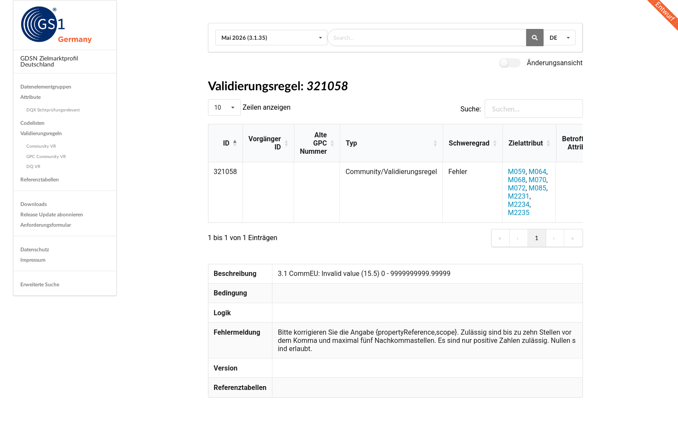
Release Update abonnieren (51, 214)
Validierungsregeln (41, 133)
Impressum (32, 260)
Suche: (471, 109)
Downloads (33, 204)
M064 (538, 172)
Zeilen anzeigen (266, 107)
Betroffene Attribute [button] (578, 143)
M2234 (518, 204)
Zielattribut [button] (525, 143)
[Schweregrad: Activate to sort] (472, 143)
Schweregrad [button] (469, 143)
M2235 (518, 213)
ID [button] (226, 143)
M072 (516, 188)
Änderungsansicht (554, 63)
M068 (516, 180)
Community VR (41, 146)
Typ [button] (351, 143)
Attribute (30, 97)
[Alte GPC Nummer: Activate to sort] (317, 143)
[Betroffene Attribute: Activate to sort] (582, 143)
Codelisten (32, 123)
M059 (516, 172)
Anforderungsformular (45, 225)
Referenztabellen (39, 179)
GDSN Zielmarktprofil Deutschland (49, 61)
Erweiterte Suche (39, 284)
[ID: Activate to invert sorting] (225, 143)
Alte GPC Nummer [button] (313, 143)
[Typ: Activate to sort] (391, 143)
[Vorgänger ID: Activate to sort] (268, 143)
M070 (538, 180)
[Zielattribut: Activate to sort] (529, 143)
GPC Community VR (46, 156)
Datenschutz (34, 249)
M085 (538, 188)
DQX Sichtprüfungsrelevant (53, 109)
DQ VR (33, 166)
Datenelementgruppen (45, 86)
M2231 (518, 196)
